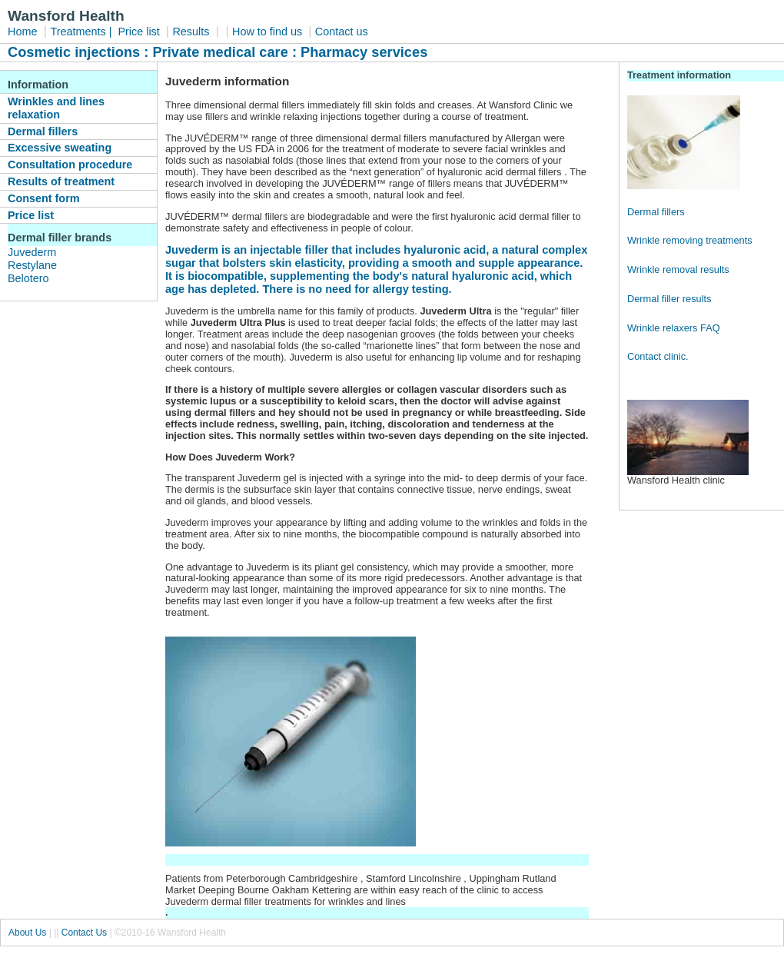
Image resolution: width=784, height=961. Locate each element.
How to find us (268, 31)
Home (22, 31)
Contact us (341, 31)
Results (190, 31)
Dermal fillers (656, 212)
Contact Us (84, 932)
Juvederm (32, 252)
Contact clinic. (658, 356)
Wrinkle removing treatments (689, 240)
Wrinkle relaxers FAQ (673, 328)
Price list (140, 31)
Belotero (28, 278)
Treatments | (82, 31)
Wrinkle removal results (678, 269)
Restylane (32, 265)
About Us (27, 932)
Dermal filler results (669, 298)
